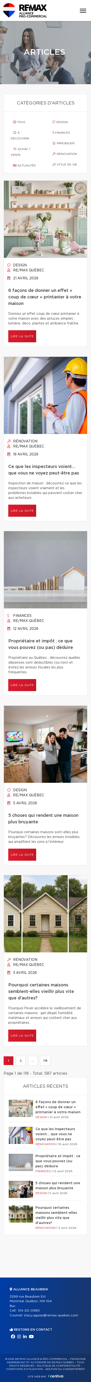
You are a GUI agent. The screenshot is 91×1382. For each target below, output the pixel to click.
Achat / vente (20, 152)
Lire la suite (22, 336)
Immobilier (63, 143)
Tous (19, 122)
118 (45, 1060)
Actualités (24, 165)
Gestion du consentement (65, 1369)
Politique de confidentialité (58, 1366)
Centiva (55, 1376)
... (32, 1060)
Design (60, 122)
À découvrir (20, 135)
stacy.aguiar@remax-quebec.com (51, 1315)
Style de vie (64, 164)
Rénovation (64, 153)
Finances (61, 132)
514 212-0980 (29, 1310)
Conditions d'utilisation (24, 1369)
